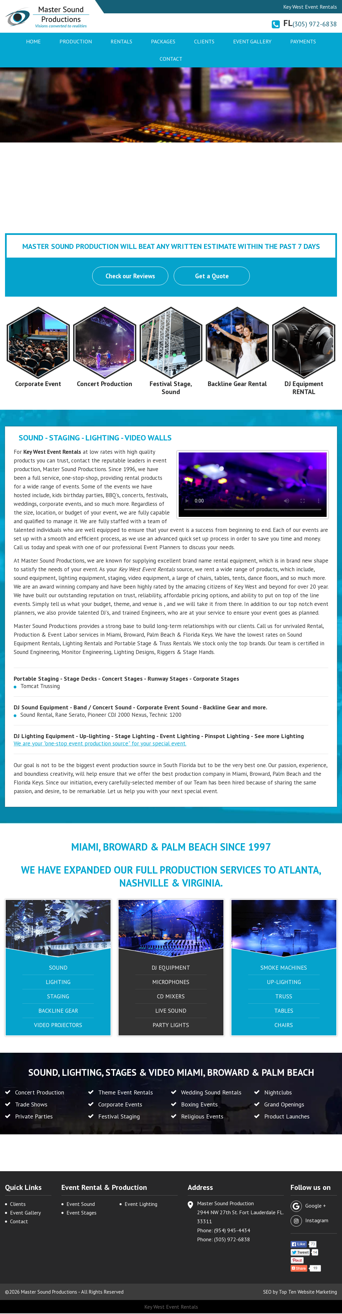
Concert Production (105, 384)
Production (75, 41)
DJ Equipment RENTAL (304, 388)
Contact (171, 58)
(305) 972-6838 (315, 24)
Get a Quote (212, 276)
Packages (163, 41)
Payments (303, 41)
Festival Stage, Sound (171, 388)
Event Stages (81, 1213)
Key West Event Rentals (171, 1307)
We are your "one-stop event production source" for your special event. (100, 743)
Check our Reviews (130, 276)
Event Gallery (252, 41)
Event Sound (80, 1204)
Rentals (121, 41)
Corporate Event (38, 384)
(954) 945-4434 (232, 1231)
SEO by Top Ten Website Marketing (300, 1292)
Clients (204, 41)
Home (33, 41)
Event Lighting (141, 1204)
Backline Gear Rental (237, 388)
